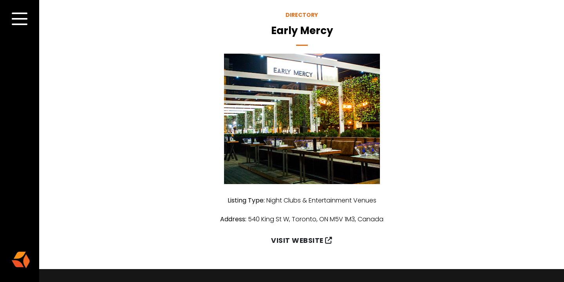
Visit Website (301, 240)
